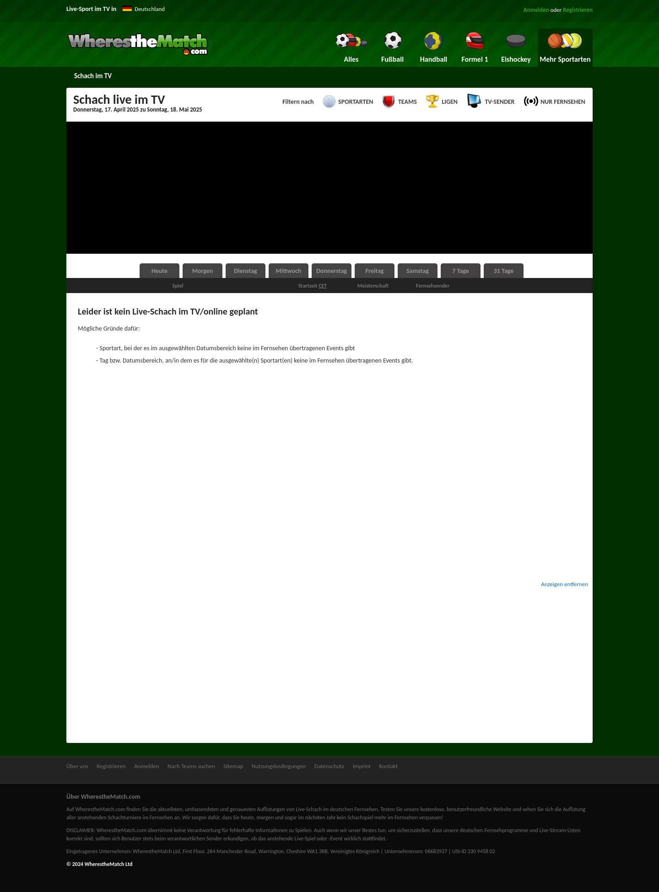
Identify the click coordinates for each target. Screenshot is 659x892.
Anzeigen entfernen (564, 584)
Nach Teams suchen (191, 766)
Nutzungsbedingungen (279, 766)
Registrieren (578, 9)
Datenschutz (329, 766)
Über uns (77, 766)
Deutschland (150, 8)
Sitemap (233, 766)
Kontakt (388, 766)
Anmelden (536, 9)
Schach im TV (93, 76)
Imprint (362, 766)
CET (323, 286)
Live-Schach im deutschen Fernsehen (337, 809)
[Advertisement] (329, 188)
